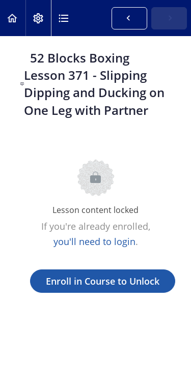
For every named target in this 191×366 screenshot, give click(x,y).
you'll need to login (94, 241)
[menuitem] (38, 18)
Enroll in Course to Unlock (102, 281)
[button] (12, 18)
